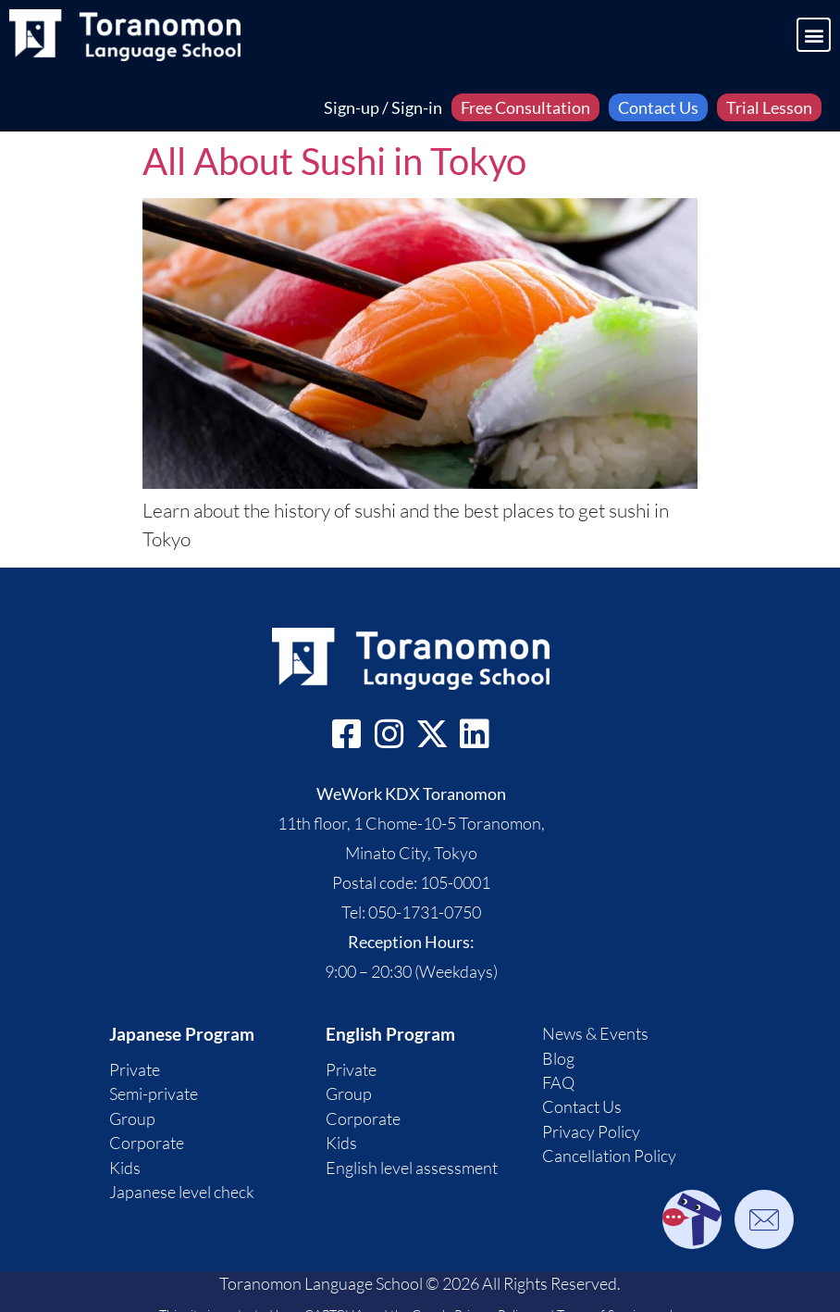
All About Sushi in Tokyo (334, 161)
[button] (814, 35)
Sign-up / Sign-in (383, 107)
